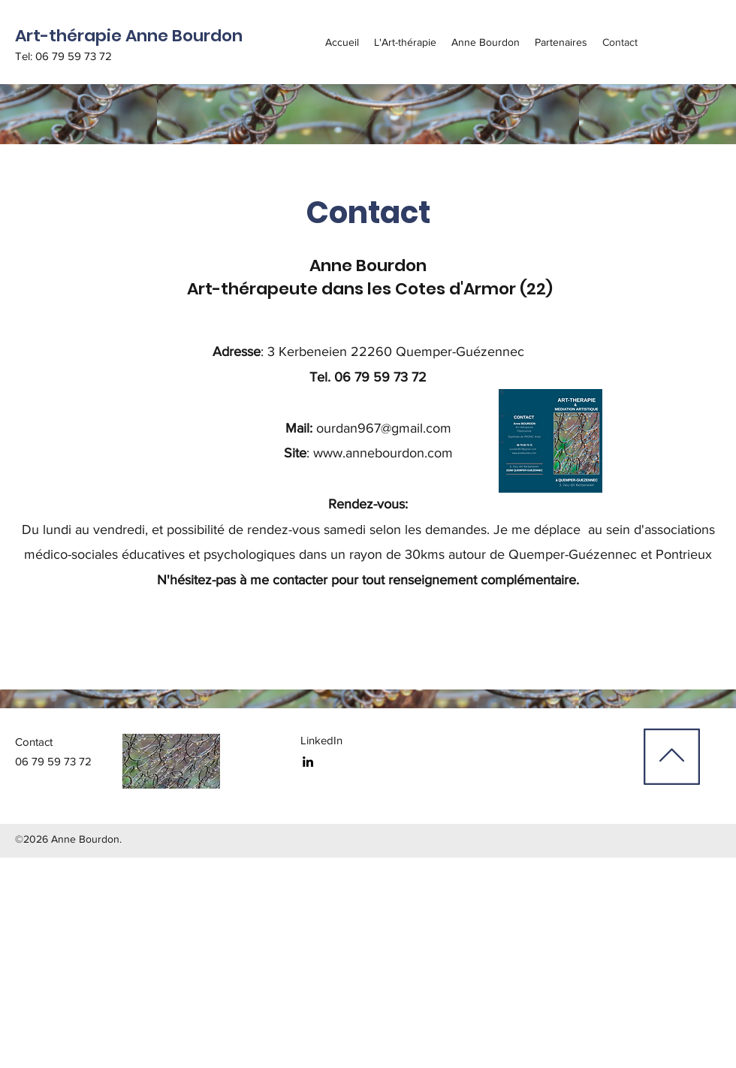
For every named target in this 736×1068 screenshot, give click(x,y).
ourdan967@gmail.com (383, 428)
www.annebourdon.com (383, 452)
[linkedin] (307, 761)
